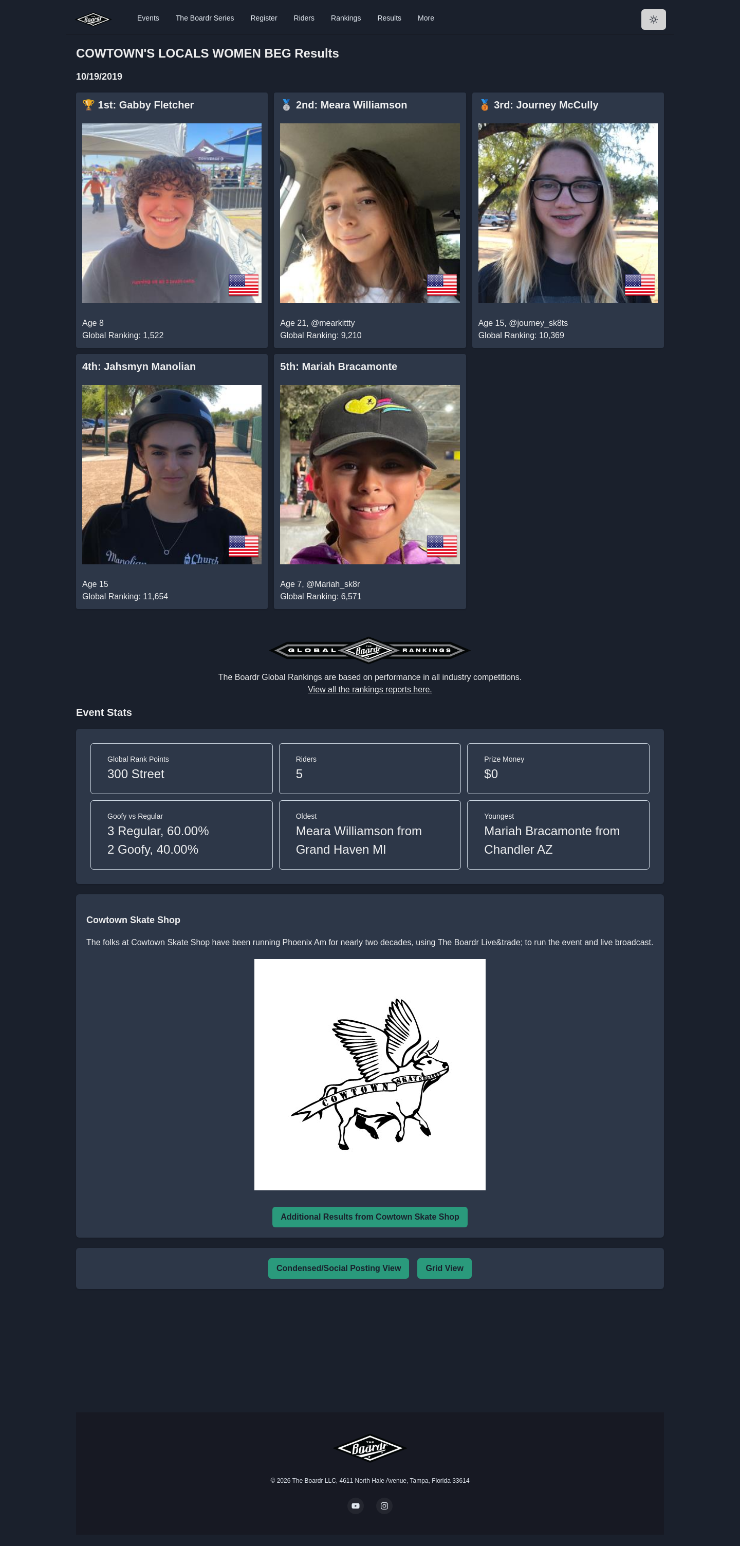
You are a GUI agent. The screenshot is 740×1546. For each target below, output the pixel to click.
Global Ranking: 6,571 (320, 596)
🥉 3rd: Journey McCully (538, 105)
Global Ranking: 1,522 (122, 335)
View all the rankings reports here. (370, 689)
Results (389, 18)
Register (263, 18)
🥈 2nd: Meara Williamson (343, 105)
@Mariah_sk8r (333, 584)
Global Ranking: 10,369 (521, 335)
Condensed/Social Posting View (338, 1268)
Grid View (444, 1268)
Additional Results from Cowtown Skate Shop (370, 1216)
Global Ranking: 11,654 (125, 596)
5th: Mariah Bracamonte (338, 366)
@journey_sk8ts (538, 323)
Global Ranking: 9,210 (320, 335)
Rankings (346, 18)
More (426, 18)
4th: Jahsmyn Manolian (139, 366)
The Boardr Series (205, 18)
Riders (304, 18)
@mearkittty (333, 323)
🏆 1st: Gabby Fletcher (138, 105)
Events (148, 18)
